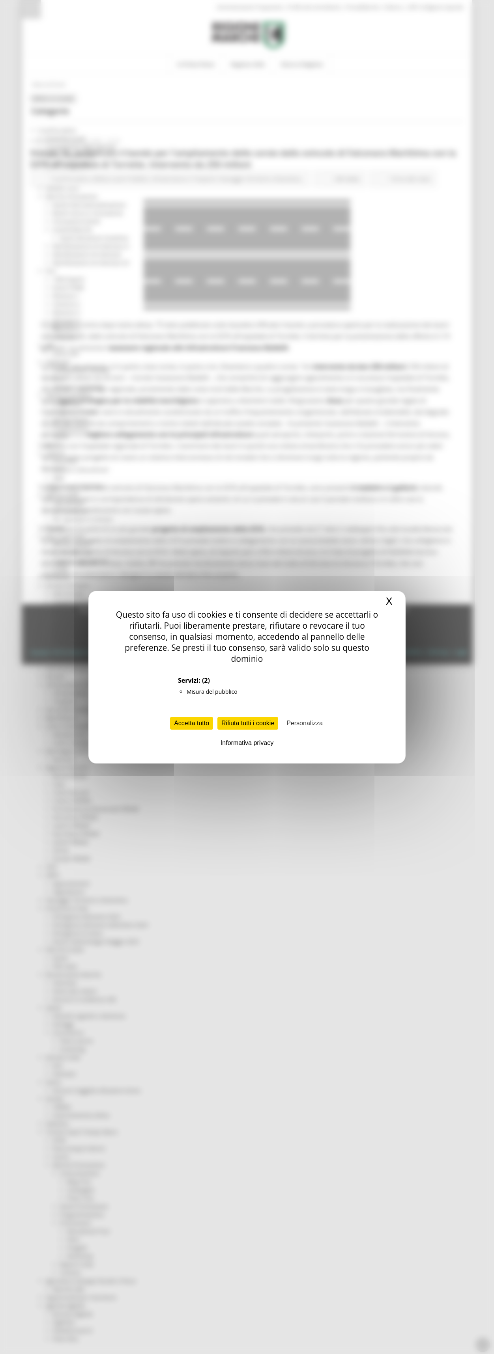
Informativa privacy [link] (247, 742)
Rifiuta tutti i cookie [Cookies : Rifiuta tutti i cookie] (247, 723)
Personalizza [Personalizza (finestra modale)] (304, 723)
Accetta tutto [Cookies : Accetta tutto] (191, 723)
